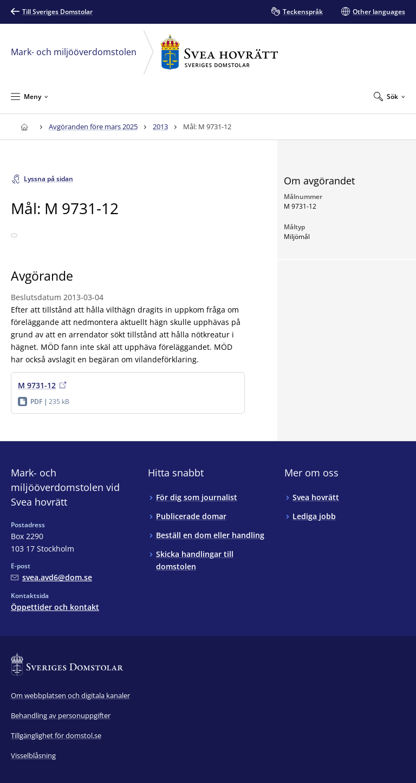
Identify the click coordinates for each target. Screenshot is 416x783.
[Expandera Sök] (389, 96)
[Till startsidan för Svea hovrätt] (24, 127)
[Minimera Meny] (29, 96)
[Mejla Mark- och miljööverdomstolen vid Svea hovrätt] (51, 577)
